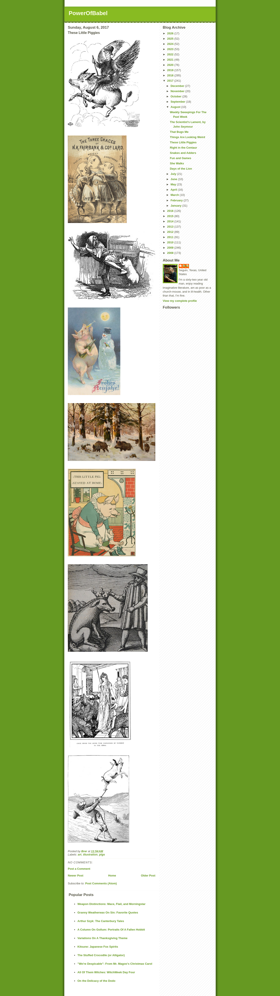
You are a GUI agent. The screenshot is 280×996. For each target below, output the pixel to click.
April (174, 189)
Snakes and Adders (183, 153)
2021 (170, 59)
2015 (170, 216)
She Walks (177, 163)
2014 (170, 221)
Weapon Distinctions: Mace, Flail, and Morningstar (111, 904)
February (177, 200)
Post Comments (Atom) (101, 883)
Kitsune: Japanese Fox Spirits (97, 946)
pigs (102, 854)
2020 (170, 65)
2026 (170, 33)
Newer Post (75, 875)
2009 (170, 247)
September (178, 101)
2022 (170, 54)
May (174, 184)
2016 (170, 211)
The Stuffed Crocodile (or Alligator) (101, 955)
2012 (170, 232)
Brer (186, 265)
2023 (170, 49)
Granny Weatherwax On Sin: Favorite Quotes (107, 912)
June (174, 179)
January (176, 205)
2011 (170, 237)
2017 (170, 80)
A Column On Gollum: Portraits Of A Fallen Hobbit (111, 929)
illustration (90, 854)
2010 (170, 242)
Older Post (148, 875)
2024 (170, 44)
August (176, 107)
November (178, 91)
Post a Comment (79, 868)
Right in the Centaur (183, 147)
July (174, 174)
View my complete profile (180, 300)
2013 (170, 226)
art (80, 854)
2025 (170, 38)
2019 (170, 70)
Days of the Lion (181, 168)
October (176, 96)
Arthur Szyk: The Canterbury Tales (100, 921)
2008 (170, 253)
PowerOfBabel (88, 13)
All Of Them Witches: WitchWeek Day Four (106, 972)
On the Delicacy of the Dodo (96, 980)
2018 (170, 75)
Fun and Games (180, 158)
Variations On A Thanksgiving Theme (102, 938)
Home (112, 875)
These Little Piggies (183, 142)
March (175, 195)
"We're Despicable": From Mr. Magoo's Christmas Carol (114, 963)
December (178, 86)
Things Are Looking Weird (187, 137)
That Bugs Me (179, 132)
